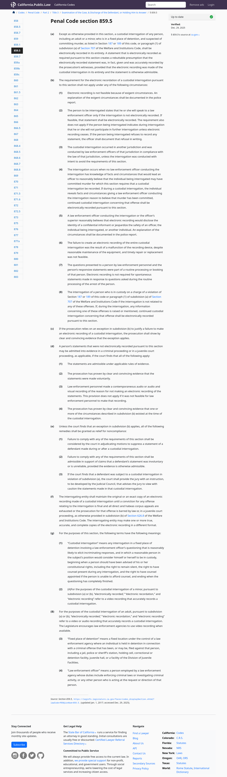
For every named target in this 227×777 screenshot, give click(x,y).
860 (16, 80)
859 (16, 38)
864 (16, 110)
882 (16, 271)
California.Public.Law (34, 5)
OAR (178, 758)
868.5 (17, 152)
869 (16, 175)
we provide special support (90, 760)
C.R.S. (179, 738)
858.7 (17, 32)
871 (16, 187)
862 (16, 98)
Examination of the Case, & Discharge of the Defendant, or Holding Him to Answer (104, 12)
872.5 (17, 211)
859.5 (17, 50)
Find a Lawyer (141, 733)
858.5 (17, 27)
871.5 (17, 193)
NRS (178, 748)
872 (16, 205)
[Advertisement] (192, 91)
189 (119, 43)
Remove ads (197, 4)
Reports (137, 758)
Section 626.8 (136, 515)
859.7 (17, 56)
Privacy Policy (141, 768)
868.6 (17, 158)
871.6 (17, 199)
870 (16, 181)
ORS (185, 758)
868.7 (17, 164)
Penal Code (33, 12)
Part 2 (46, 12)
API (135, 748)
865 (16, 116)
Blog (135, 738)
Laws (179, 753)
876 (16, 229)
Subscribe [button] (19, 744)
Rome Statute (184, 768)
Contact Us (139, 753)
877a (17, 241)
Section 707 (88, 48)
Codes (21, 12)
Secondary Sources (144, 763)
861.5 (17, 92)
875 (16, 223)
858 (16, 21)
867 (16, 134)
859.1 (17, 44)
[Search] (166, 5)
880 (16, 259)
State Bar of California (81, 732)
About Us (138, 743)
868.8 (17, 169)
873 (16, 217)
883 (16, 277)
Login (211, 4)
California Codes (64, 4)
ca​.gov (194, 34)
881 (16, 265)
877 (16, 235)
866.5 (17, 128)
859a (17, 62)
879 (16, 253)
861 (16, 86)
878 (16, 247)
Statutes (181, 743)
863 (16, 104)
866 (16, 122)
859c (17, 74)
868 (16, 140)
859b (17, 68)
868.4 (17, 146)
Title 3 (55, 12)
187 (110, 43)
